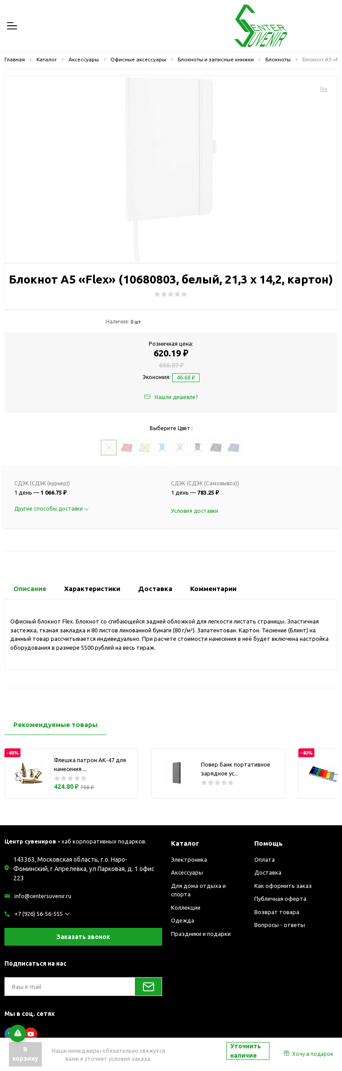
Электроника (189, 859)
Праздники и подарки (201, 934)
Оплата (264, 859)
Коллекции (185, 907)
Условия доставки (194, 511)
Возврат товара (276, 912)
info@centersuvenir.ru (42, 896)
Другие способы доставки (51, 509)
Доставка (267, 872)
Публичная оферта (280, 898)
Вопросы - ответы (279, 925)
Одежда (182, 920)
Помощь (268, 843)
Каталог (185, 843)
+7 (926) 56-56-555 (38, 914)
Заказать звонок (83, 936)
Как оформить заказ (283, 886)
